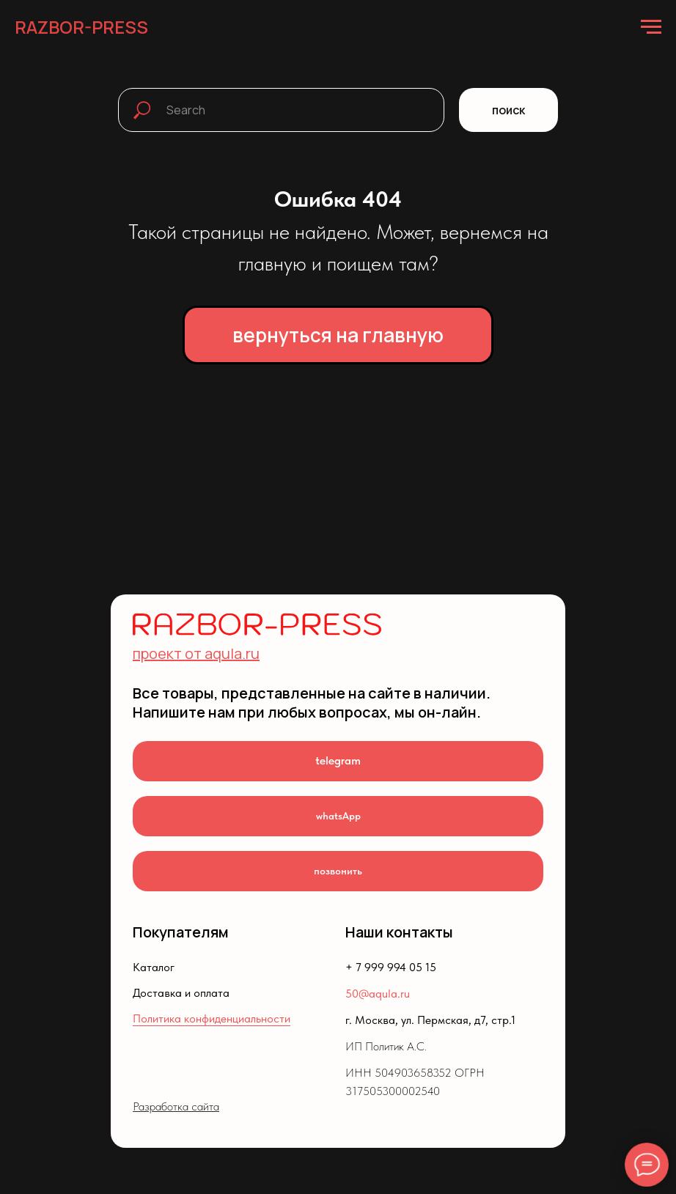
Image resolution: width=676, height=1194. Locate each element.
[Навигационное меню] (651, 27)
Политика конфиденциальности (211, 1018)
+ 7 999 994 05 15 (390, 967)
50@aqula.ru (377, 993)
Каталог (153, 967)
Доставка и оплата (181, 993)
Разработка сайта (176, 1106)
